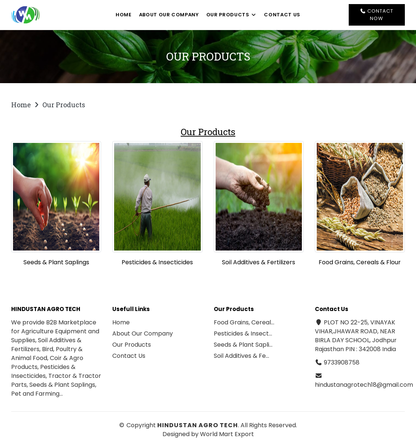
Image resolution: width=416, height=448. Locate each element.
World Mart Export (227, 434)
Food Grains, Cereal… (244, 322)
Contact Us (282, 14)
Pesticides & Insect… (243, 333)
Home (124, 14)
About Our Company (169, 14)
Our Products (231, 14)
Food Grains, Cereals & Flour (360, 262)
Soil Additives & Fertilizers (258, 262)
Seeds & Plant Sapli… (243, 344)
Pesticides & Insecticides (157, 262)
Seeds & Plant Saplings (56, 262)
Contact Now (376, 14)
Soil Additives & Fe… (241, 355)
